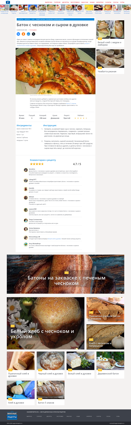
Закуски (84, 2)
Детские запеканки (89, 12)
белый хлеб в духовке (54, 239)
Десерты (65, 2)
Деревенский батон (108, 373)
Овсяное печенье (127, 12)
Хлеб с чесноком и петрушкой (100, 344)
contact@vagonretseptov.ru (117, 423)
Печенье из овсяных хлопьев (42, 13)
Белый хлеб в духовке (79, 373)
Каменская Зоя (22, 30)
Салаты (108, 2)
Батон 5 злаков (46, 402)
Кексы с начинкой (60, 12)
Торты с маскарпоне (23, 12)
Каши (92, 2)
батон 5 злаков (71, 103)
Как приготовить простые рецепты (8, 2)
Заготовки (75, 2)
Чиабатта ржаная (107, 71)
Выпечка (48, 2)
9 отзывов (33, 30)
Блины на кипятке (108, 12)
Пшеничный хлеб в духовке (18, 374)
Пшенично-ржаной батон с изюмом (104, 317)
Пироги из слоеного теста (70, 13)
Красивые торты (13, 12)
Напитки (99, 2)
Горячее (57, 2)
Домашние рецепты (32, 12)
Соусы (115, 2)
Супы (122, 2)
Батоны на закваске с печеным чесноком (66, 280)
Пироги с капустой (51, 12)
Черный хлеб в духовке (50, 373)
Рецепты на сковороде (4, 12)
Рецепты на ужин (80, 12)
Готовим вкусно (12, 415)
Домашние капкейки (117, 12)
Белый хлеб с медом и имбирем (109, 43)
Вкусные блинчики (98, 12)
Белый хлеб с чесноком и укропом (42, 333)
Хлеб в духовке (16, 402)
